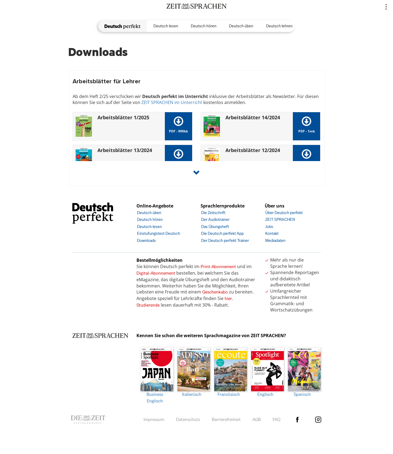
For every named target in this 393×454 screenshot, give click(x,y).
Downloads (146, 240)
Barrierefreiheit (226, 419)
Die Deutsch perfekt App (222, 233)
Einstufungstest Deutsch (158, 233)
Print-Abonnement (218, 266)
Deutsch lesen (165, 25)
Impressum (154, 419)
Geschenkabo (215, 292)
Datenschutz (188, 419)
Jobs (269, 226)
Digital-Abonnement (155, 273)
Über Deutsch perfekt (284, 212)
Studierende (148, 305)
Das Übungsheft (215, 226)
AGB (256, 419)
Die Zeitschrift (213, 212)
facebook (297, 419)
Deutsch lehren (279, 25)
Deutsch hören (203, 25)
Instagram (318, 419)
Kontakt (272, 233)
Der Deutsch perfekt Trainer (225, 240)
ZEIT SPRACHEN (280, 219)
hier (228, 298)
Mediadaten (275, 240)
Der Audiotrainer (215, 219)
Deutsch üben (241, 25)
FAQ (277, 419)
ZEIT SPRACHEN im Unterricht (171, 102)
